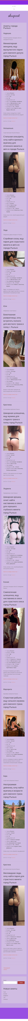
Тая (4, 997)
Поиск (4, 980)
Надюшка (7, 33)
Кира (5, 776)
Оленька (5, 999)
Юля (5, 306)
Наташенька (8, 128)
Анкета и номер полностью (11, 118)
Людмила (7, 488)
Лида (5, 230)
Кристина (7, 865)
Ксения (6, 582)
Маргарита (7, 689)
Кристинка (7, 405)
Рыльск (13, 121)
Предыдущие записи (7, 968)
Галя (4, 992)
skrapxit (14, 16)
